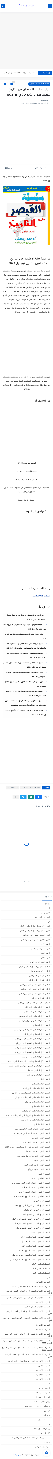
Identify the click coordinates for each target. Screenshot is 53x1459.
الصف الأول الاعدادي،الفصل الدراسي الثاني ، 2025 (29, 1061)
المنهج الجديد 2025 (42, 1393)
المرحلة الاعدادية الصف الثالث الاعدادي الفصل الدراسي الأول (28, 1355)
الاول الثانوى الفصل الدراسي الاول (36, 935)
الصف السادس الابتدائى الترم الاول (35, 1241)
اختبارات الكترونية (42, 917)
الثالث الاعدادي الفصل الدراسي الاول (34, 967)
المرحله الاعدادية (43, 1375)
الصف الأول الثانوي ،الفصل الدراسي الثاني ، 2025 (29, 1066)
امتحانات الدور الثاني (41, 1397)
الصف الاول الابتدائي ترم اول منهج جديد (34, 1021)
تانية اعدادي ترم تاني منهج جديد (37, 1406)
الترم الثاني (45, 958)
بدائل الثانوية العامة (42, 1402)
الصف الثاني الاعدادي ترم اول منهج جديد (33, 1156)
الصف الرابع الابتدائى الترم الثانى (36, 1210)
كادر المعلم (45, 1433)
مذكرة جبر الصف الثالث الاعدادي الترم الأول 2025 (29, 1438)
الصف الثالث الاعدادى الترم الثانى (36, 1111)
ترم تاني (46, 1415)
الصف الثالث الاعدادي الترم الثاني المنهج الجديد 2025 (28, 1115)
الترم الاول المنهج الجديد (40, 949)
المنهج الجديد (44, 1388)
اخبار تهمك (45, 913)
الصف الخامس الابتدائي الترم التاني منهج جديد (31, 1183)
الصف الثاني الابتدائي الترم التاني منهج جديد (32, 1133)
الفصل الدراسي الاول (41, 1268)
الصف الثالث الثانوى (41, 1124)
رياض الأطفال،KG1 (42, 1429)
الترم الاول (45, 944)
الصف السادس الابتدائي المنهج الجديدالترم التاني (30, 1259)
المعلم (47, 1384)
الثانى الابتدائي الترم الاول (39, 976)
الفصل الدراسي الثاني (41, 1273)
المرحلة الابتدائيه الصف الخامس (37, 1307)
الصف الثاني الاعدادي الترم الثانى (36, 1142)
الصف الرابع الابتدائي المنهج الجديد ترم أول (32, 1228)
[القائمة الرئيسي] (50, 6)
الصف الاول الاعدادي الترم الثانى (36, 1034)
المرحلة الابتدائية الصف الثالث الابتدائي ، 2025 (31, 1286)
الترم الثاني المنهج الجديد (39, 962)
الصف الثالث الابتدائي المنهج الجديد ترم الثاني (31, 1093)
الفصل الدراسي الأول (41, 1264)
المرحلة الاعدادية (43, 1329)
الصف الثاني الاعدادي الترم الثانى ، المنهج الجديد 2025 (27, 1147)
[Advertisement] (26, 40)
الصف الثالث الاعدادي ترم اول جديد (35, 1120)
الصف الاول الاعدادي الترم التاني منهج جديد (32, 1030)
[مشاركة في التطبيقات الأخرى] (16, 797)
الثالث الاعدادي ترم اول (40, 971)
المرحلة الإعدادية (43, 1325)
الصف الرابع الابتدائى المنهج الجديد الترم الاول (31, 1219)
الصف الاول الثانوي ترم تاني (38, 1075)
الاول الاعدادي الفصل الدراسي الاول (35, 926)
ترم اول (47, 1411)
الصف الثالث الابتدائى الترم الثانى (36, 1088)
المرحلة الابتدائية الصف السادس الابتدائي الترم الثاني (28, 1298)
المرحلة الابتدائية (43, 1282)
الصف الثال (45, 1079)
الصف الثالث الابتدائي (41, 1084)
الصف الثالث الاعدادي (41, 1106)
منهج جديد (45, 1442)
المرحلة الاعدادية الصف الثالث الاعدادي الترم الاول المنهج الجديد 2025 (27, 1342)
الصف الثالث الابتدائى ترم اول (37, 1102)
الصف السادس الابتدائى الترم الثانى (35, 1246)
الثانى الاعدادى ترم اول (40, 998)
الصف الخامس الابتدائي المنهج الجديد (34, 1192)
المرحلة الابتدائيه (43, 1302)
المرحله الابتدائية (43, 1370)
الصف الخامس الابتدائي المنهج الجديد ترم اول (31, 1196)
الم (48, 1277)
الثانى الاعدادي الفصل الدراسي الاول (35, 985)
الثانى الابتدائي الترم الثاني (39, 980)
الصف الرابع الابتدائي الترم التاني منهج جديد (32, 1205)
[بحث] (3, 6)
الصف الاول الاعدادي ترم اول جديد (36, 1057)
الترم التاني (45, 953)
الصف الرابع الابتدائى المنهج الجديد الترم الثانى (31, 1223)
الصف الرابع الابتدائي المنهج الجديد (35, 1214)
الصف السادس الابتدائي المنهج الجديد (34, 1250)
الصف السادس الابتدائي (40, 1232)
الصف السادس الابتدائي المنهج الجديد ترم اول (31, 1255)
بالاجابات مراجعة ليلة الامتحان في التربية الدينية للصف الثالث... (19, 73)
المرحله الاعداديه (43, 1379)
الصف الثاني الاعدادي (41, 1138)
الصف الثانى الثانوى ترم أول (38, 1169)
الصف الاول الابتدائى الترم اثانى (37, 1007)
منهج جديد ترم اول (42, 1447)
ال (49, 922)
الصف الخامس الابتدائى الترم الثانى (35, 1187)
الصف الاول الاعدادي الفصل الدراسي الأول (32, 1039)
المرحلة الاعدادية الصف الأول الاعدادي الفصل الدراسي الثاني (28, 1335)
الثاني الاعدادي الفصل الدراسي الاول (35, 989)
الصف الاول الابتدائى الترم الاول (37, 1012)
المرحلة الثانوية (12, 788)
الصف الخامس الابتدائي (40, 1178)
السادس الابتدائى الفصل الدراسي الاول (34, 1003)
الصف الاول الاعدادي (41, 1025)
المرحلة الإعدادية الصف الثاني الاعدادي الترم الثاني (29, 1361)
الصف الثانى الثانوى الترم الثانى (37, 1165)
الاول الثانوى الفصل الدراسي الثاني (35, 940)
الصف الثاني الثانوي (41, 1160)
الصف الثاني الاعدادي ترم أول (37, 1151)
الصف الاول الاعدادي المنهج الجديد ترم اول (32, 1048)
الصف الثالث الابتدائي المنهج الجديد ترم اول (32, 1097)
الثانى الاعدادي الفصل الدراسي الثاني (34, 994)
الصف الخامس (44, 1174)
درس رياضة (26, 5)
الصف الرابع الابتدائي (41, 1201)
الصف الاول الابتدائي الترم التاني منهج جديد (32, 1016)
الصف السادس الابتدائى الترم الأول (35, 1237)
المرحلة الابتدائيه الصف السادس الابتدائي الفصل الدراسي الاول (27, 1319)
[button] (38, 797)
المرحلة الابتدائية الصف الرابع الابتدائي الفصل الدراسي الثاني (29, 1292)
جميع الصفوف (44, 1420)
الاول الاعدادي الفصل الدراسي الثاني (35, 931)
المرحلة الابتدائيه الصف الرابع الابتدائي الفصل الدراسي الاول (29, 1312)
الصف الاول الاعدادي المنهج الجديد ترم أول (32, 1043)
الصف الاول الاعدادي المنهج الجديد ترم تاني (32, 1052)
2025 (47, 904)
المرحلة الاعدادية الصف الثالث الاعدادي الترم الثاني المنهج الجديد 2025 (27, 1348)
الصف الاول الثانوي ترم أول (39, 84)
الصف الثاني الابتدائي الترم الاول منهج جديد (32, 1129)
